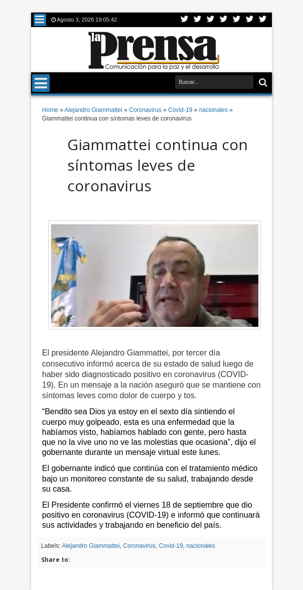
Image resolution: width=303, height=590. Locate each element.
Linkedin (236, 20)
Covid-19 (171, 545)
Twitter (184, 20)
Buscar (262, 82)
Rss (223, 20)
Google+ (210, 20)
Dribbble (249, 20)
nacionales (200, 545)
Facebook (197, 20)
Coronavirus (139, 545)
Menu (40, 20)
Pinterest (262, 20)
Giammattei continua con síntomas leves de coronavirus (157, 165)
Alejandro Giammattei (90, 545)
